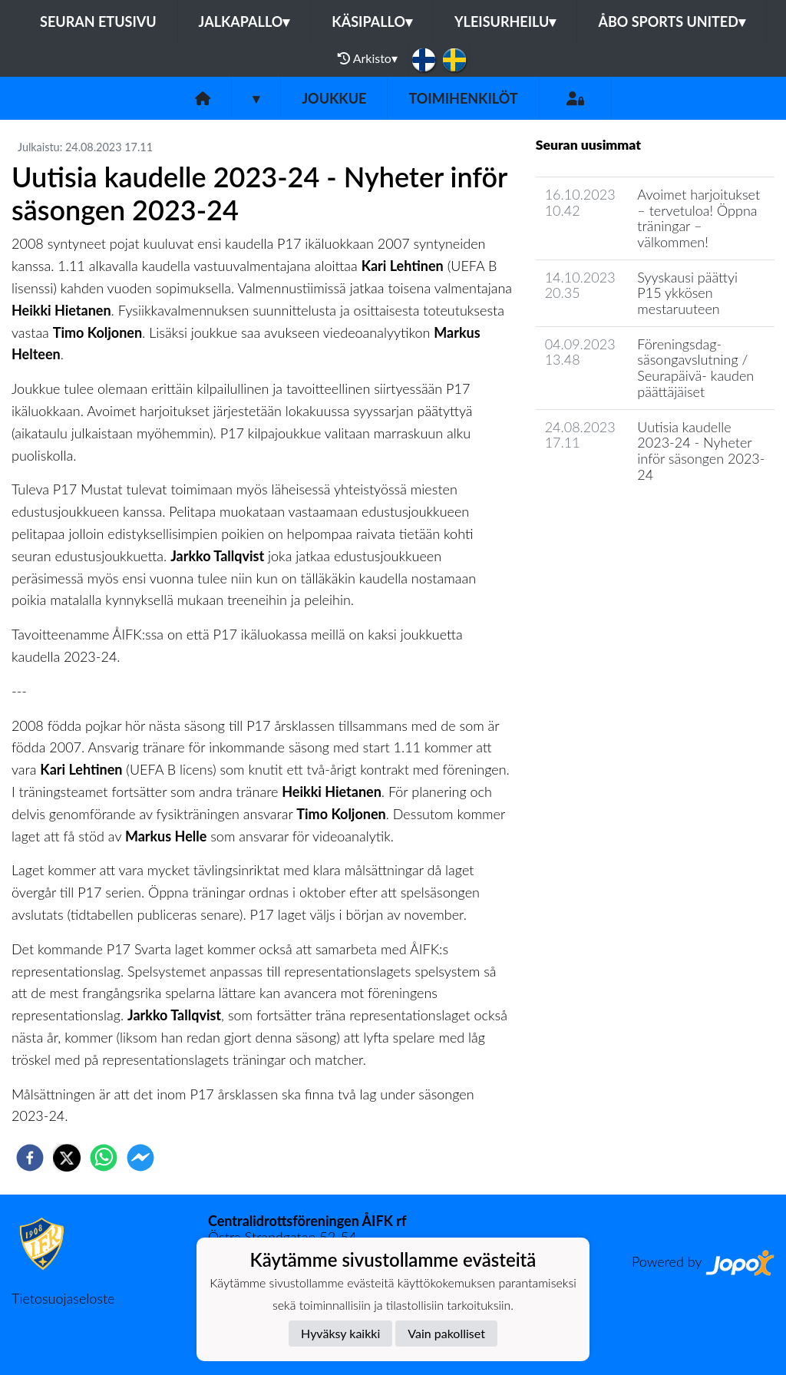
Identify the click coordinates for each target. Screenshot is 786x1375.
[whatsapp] (103, 1158)
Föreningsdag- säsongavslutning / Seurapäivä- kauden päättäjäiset (695, 367)
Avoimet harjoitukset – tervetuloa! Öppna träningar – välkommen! (698, 218)
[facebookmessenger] (140, 1158)
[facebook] (30, 1158)
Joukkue (334, 98)
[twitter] (67, 1158)
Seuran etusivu (98, 21)
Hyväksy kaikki (340, 1333)
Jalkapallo (244, 21)
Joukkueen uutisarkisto (614, 518)
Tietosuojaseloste (63, 1298)
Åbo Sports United (671, 21)
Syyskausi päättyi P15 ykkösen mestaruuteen (687, 293)
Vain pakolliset (446, 1333)
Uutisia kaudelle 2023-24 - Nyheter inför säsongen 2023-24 (701, 450)
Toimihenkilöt (462, 98)
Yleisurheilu (505, 21)
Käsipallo (372, 21)
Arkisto (368, 58)
